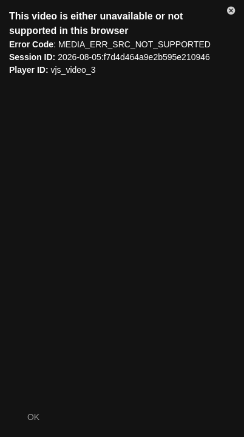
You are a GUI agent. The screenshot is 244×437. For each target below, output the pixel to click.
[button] (231, 12)
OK (33, 417)
